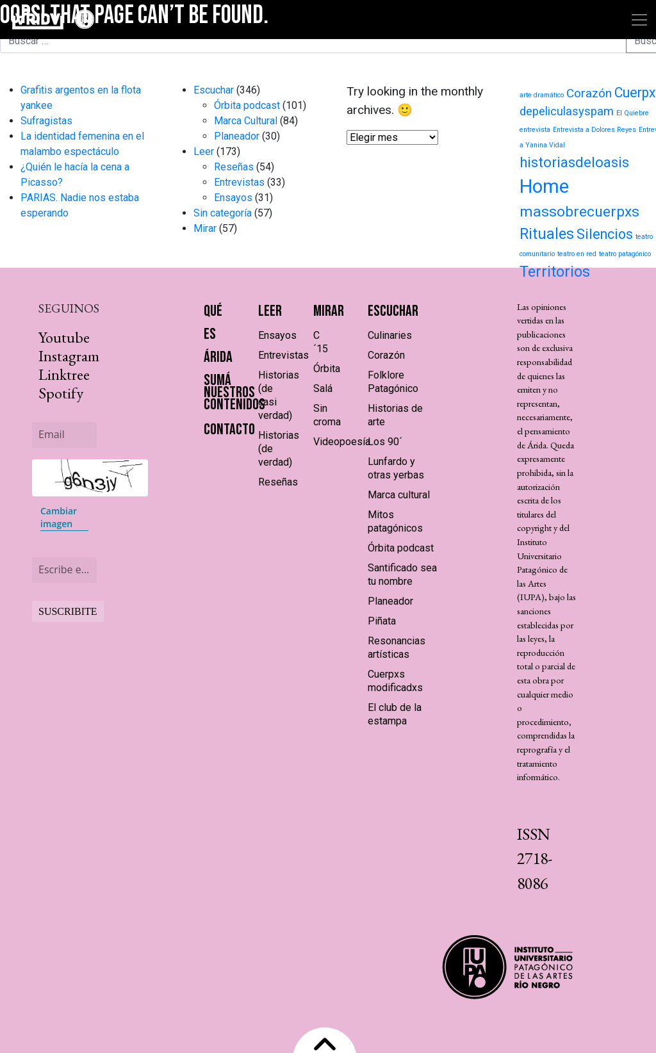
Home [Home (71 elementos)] (544, 186)
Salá (322, 388)
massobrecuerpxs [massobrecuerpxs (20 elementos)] (579, 211)
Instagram (68, 356)
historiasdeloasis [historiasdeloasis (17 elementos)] (574, 162)
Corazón (386, 355)
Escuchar (213, 90)
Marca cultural (399, 495)
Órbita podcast (247, 105)
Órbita (326, 369)
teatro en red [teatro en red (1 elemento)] (576, 254)
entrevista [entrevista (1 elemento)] (535, 130)
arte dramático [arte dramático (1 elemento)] (542, 95)
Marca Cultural (245, 121)
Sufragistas (46, 121)
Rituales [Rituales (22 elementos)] (547, 234)
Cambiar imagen (58, 517)
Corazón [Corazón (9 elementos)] (589, 93)
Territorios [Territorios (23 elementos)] (555, 272)
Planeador (236, 136)
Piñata (382, 621)
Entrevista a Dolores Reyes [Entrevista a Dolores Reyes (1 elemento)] (594, 130)
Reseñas (234, 167)
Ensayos (233, 198)
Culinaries (390, 335)
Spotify (60, 393)
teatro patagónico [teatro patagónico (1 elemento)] (625, 254)
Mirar (205, 228)
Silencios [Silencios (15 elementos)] (605, 234)
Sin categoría (222, 213)
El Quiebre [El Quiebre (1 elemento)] (632, 113)
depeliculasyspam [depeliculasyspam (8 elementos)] (567, 111)
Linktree (64, 374)
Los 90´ (385, 442)
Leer (203, 151)
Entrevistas (239, 182)
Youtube (64, 337)
